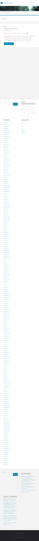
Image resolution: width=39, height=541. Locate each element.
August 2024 (5, 146)
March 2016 (5, 267)
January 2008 (5, 446)
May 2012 (5, 346)
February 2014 (6, 307)
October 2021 (6, 173)
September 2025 (6, 136)
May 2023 (5, 156)
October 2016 (6, 254)
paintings (18, 33)
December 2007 (6, 448)
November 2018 (6, 218)
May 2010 (5, 393)
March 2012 (5, 350)
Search (4, 101)
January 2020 (5, 201)
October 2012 (6, 336)
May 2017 (5, 242)
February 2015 (6, 289)
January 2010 (5, 401)
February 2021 (6, 183)
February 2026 (6, 126)
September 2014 (6, 297)
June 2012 (5, 344)
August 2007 (5, 454)
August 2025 (5, 138)
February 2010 (6, 399)
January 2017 (5, 248)
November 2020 (6, 187)
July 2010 (5, 389)
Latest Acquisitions (10, 29)
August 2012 (5, 340)
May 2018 (5, 228)
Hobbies (23, 122)
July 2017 (5, 240)
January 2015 (5, 291)
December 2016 (6, 250)
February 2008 (6, 444)
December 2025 (6, 130)
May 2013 (5, 322)
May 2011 (5, 370)
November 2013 (6, 313)
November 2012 (6, 334)
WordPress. (23, 537)
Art (15, 33)
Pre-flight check (11, 513)
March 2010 (5, 397)
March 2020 (5, 199)
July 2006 (5, 460)
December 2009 (6, 403)
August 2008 (5, 432)
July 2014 (5, 301)
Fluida (19, 537)
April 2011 (5, 372)
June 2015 (5, 285)
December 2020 (6, 185)
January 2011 (5, 377)
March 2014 (5, 305)
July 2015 (5, 283)
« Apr (28, 115)
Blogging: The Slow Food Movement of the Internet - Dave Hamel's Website (10, 512)
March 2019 (5, 213)
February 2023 (6, 159)
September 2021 (6, 175)
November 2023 (6, 152)
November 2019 (6, 205)
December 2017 (6, 236)
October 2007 (6, 452)
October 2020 (6, 189)
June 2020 (5, 195)
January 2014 (5, 309)
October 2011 (6, 360)
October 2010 (6, 383)
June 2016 (5, 262)
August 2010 (5, 387)
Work (22, 134)
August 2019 (5, 209)
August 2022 (5, 167)
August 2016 (5, 258)
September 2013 (6, 317)
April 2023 (5, 158)
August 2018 (5, 222)
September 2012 (6, 338)
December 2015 (6, 273)
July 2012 (5, 342)
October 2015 (6, 277)
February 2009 (6, 421)
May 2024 (5, 148)
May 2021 (5, 181)
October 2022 (6, 163)
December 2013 (6, 311)
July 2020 (5, 193)
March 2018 (5, 232)
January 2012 (5, 354)
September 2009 (6, 407)
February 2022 (6, 169)
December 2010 (6, 379)
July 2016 (5, 260)
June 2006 (5, 462)
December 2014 (6, 293)
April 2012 (5, 348)
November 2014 (6, 295)
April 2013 (5, 324)
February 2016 (6, 269)
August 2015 (5, 281)
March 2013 (5, 326)
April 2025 (5, 140)
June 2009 (5, 413)
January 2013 (5, 330)
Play (22, 126)
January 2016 (5, 271)
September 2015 (6, 279)
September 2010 (6, 385)
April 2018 (5, 230)
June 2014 (5, 303)
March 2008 (5, 442)
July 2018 (5, 224)
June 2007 (5, 458)
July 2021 (5, 177)
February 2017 (6, 246)
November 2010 (6, 381)
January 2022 (5, 171)
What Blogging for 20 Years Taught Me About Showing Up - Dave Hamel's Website (9, 505)
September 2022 (6, 165)
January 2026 (5, 128)
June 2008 (5, 436)
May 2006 (5, 464)
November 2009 (6, 405)
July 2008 (5, 434)
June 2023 (5, 154)
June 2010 (5, 391)
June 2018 (5, 226)
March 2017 (5, 244)
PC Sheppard (23, 33)
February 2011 (6, 375)
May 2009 (5, 415)
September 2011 (6, 362)
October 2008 (6, 429)
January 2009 (5, 423)
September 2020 (6, 191)
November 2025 (6, 132)
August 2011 (5, 364)
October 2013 (6, 315)
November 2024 (6, 144)
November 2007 (6, 450)
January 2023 (5, 162)
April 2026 (5, 122)
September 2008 (6, 431)
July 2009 (5, 411)
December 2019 (6, 203)
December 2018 (6, 216)
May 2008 (5, 438)
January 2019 (5, 214)
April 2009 (5, 417)
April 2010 (5, 395)
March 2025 (5, 142)
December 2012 (6, 332)
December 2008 (6, 425)
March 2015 (5, 287)
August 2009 (5, 409)
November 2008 (6, 427)
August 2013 (5, 319)
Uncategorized (24, 132)
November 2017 (6, 238)
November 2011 (6, 358)
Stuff (6, 26)
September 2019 (6, 207)
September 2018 (6, 220)
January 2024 (5, 150)
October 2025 (6, 134)
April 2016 (5, 266)
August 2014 (5, 299)
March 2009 (5, 419)
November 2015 (6, 275)
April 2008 (5, 440)
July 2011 (5, 366)
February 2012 (6, 352)
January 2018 (5, 234)
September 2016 (6, 256)
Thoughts (23, 130)
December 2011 (6, 356)
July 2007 (5, 456)
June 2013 (5, 321)
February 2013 (6, 328)
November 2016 (6, 252)
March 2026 (5, 124)
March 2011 (5, 374)
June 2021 (5, 179)
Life (22, 124)
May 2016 (5, 264)
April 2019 (5, 211)
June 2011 (5, 368)
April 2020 (5, 197)
